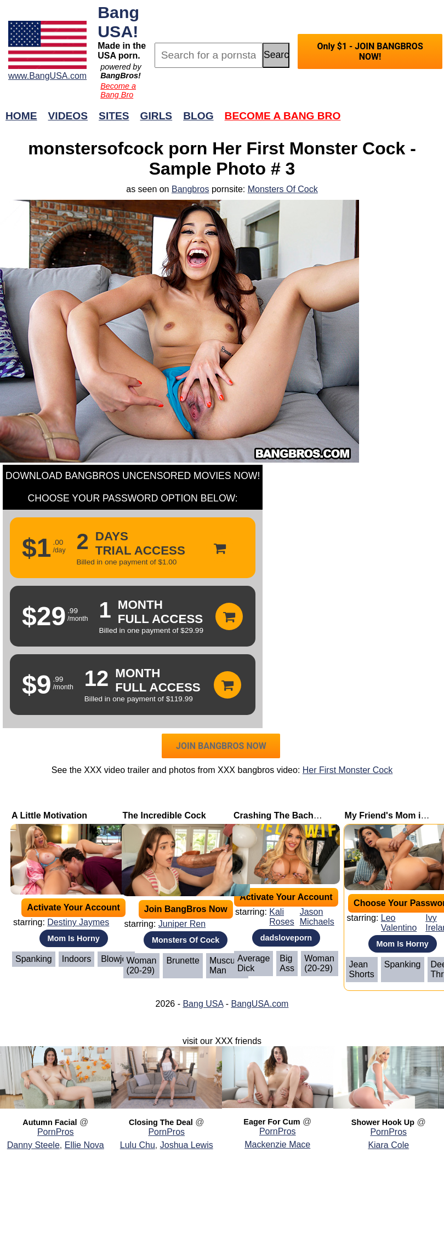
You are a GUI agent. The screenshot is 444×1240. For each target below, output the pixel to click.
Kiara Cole (388, 1145)
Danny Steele (33, 1145)
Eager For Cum (271, 1121)
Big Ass (287, 963)
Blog (198, 116)
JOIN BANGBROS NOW (221, 746)
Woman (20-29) (142, 965)
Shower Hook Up (382, 1122)
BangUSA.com (259, 1003)
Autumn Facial (49, 1122)
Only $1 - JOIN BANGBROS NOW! (370, 51)
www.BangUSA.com (47, 75)
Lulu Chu (137, 1145)
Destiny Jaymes (78, 922)
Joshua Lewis (186, 1145)
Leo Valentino (399, 922)
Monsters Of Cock (283, 189)
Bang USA (203, 1003)
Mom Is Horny (74, 938)
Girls (156, 116)
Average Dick (253, 963)
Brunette (182, 960)
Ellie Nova (84, 1145)
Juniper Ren (182, 923)
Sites (114, 116)
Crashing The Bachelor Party (294, 815)
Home (21, 116)
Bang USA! (118, 22)
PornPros (55, 1132)
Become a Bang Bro (118, 90)
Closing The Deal (161, 1122)
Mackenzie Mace (277, 1144)
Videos (68, 116)
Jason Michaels (317, 916)
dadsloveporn (286, 937)
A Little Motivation (49, 815)
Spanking (33, 959)
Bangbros (190, 189)
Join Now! (395, 121)
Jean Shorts (361, 969)
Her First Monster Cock (347, 770)
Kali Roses (281, 916)
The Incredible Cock (164, 815)
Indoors (76, 959)
